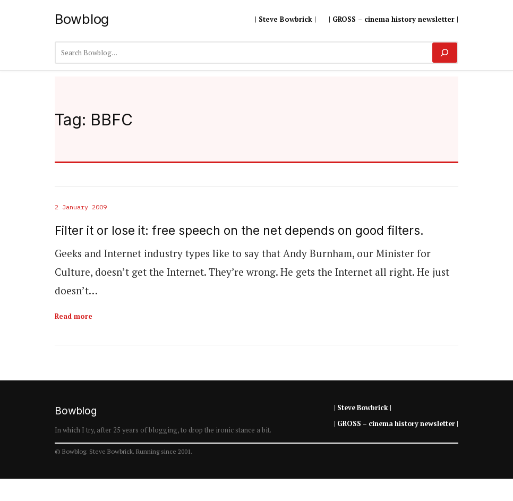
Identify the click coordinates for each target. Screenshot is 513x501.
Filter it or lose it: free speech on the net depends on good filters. (239, 230)
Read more (73, 316)
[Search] (444, 53)
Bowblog (82, 19)
